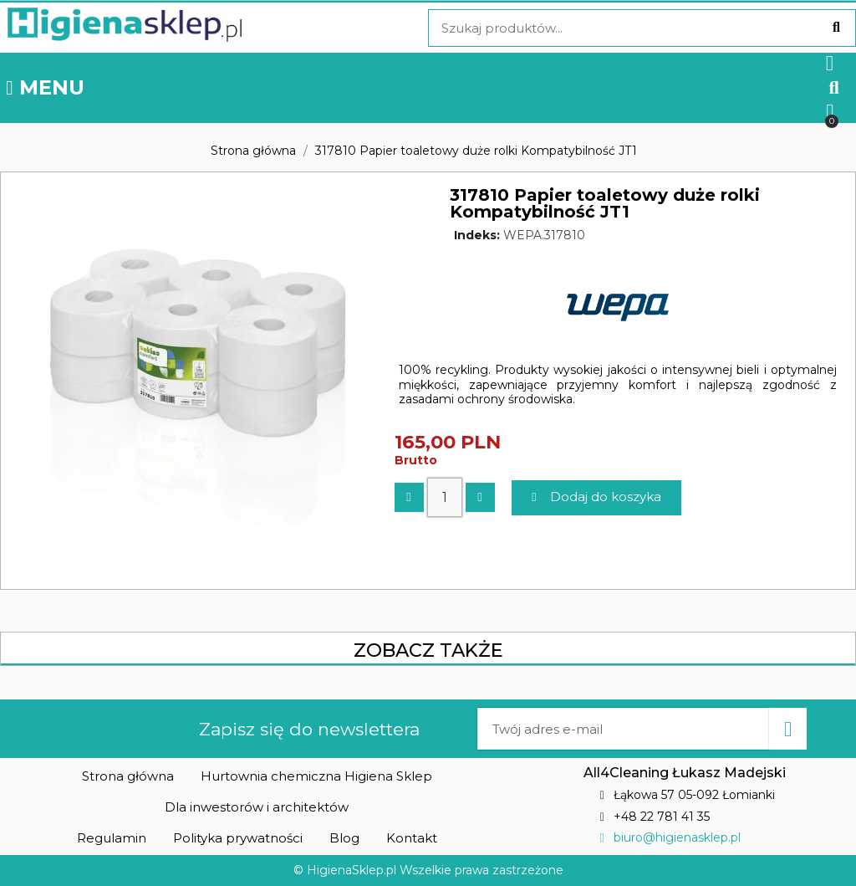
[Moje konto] (829, 63)
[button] (834, 87)
